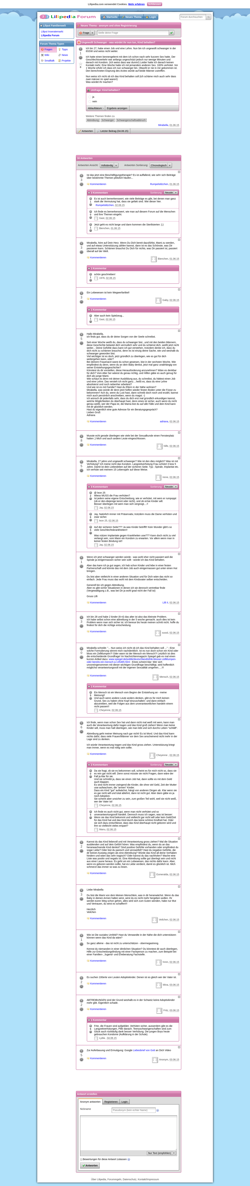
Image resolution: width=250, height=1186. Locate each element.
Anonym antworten (90, 1101)
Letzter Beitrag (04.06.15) (114, 131)
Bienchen (104, 228)
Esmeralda (162, 874)
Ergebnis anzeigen (117, 108)
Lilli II (165, 602)
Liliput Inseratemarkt (52, 31)
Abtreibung (93, 120)
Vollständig (107, 165)
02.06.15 (120, 205)
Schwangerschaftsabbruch (131, 120)
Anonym (163, 1059)
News (63, 55)
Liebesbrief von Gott (144, 1050)
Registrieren (111, 1101)
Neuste (169, 192)
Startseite (112, 17)
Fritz (165, 1010)
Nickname (85, 1109)
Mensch (164, 676)
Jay (101, 507)
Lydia (102, 1038)
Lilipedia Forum (50, 35)
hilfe (166, 446)
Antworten (87, 131)
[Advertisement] (53, 118)
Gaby (165, 300)
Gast (101, 218)
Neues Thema (133, 17)
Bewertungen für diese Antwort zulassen (105, 1159)
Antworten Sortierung (136, 165)
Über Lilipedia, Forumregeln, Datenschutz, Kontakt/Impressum (125, 1179)
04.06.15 (112, 1038)
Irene (165, 477)
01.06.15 (174, 125)
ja (93, 96)
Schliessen (154, 4)
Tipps (63, 49)
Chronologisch (159, 165)
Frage (84, 32)
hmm (165, 962)
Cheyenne (104, 710)
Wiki (45, 55)
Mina (165, 984)
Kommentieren (98, 184)
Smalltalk (48, 60)
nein (94, 101)
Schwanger (108, 120)
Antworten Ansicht (88, 165)
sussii (165, 632)
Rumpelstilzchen (159, 184)
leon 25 (103, 520)
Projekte (64, 60)
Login (152, 17)
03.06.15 (174, 984)
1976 (102, 278)
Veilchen (163, 919)
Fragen (46, 49)
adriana (164, 421)
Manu (102, 829)
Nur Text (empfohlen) (159, 1153)
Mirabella (163, 125)
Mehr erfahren (136, 4)
